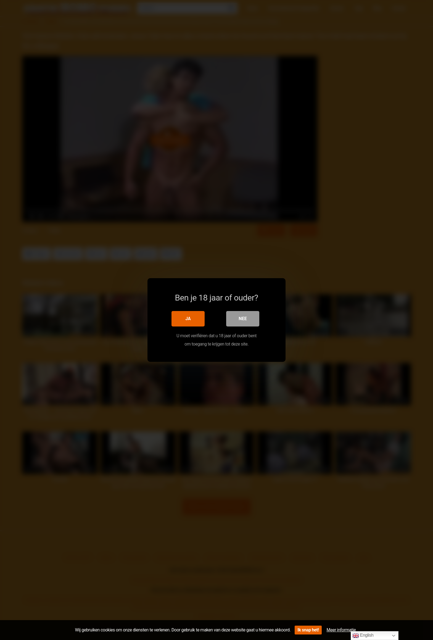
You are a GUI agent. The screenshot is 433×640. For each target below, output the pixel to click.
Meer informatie (341, 630)
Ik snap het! (308, 630)
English (363, 635)
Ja (188, 318)
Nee (243, 318)
